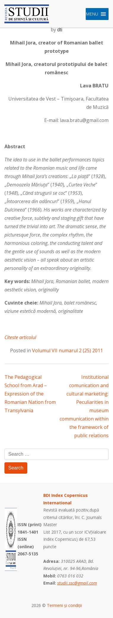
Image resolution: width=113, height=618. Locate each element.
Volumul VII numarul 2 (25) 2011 (67, 350)
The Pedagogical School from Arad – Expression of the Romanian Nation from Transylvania (30, 394)
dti (59, 29)
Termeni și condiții (64, 605)
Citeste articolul (20, 337)
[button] (92, 14)
